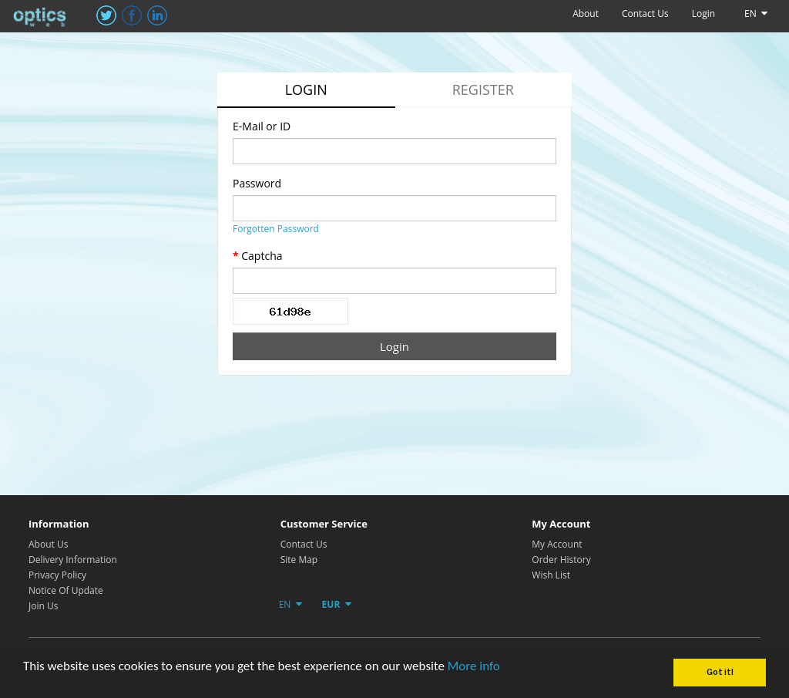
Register (483, 89)
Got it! (720, 672)
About (585, 13)
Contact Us (645, 13)
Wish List (551, 575)
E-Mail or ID (261, 126)
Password (257, 183)
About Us (48, 544)
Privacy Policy (57, 575)
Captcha (261, 255)
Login (703, 13)
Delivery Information (73, 559)
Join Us (43, 605)
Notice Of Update (66, 590)
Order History (561, 559)
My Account (557, 544)
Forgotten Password (276, 228)
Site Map (299, 559)
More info (474, 666)
